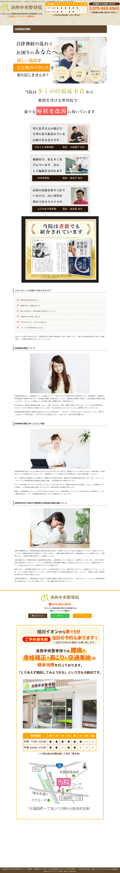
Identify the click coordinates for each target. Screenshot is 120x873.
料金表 (51, 22)
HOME (6, 22)
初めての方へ (36, 22)
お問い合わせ (111, 22)
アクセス (97, 22)
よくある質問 (65, 22)
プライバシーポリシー (104, 869)
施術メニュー (20, 22)
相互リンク (82, 616)
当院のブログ (81, 22)
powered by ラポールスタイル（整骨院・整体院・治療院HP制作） (60, 871)
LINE (60, 616)
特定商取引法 (114, 869)
